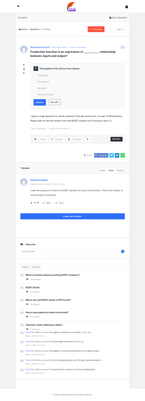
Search (22, 17)
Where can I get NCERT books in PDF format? (48, 300)
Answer (117, 139)
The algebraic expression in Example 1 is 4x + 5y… (71, 332)
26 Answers (33, 304)
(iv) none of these (45, 94)
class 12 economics (38, 128)
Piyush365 (30, 332)
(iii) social (42, 88)
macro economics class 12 (59, 128)
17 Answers (33, 329)
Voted (102, 170)
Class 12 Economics (78, 47)
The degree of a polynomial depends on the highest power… (75, 351)
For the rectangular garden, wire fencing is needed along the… (76, 360)
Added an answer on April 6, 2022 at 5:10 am (47, 184)
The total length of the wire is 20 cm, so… (67, 341)
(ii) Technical (43, 81)
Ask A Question (118, 17)
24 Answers (33, 317)
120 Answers (33, 279)
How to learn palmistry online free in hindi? (47, 312)
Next (120, 29)
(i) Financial (43, 75)
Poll (122, 47)
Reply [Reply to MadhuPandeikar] (47, 203)
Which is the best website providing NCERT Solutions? (53, 275)
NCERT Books (33, 287)
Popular (25, 267)
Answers (36, 267)
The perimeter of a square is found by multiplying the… (73, 369)
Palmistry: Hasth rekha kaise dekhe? (44, 325)
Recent (120, 170)
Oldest (111, 170)
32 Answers (33, 292)
